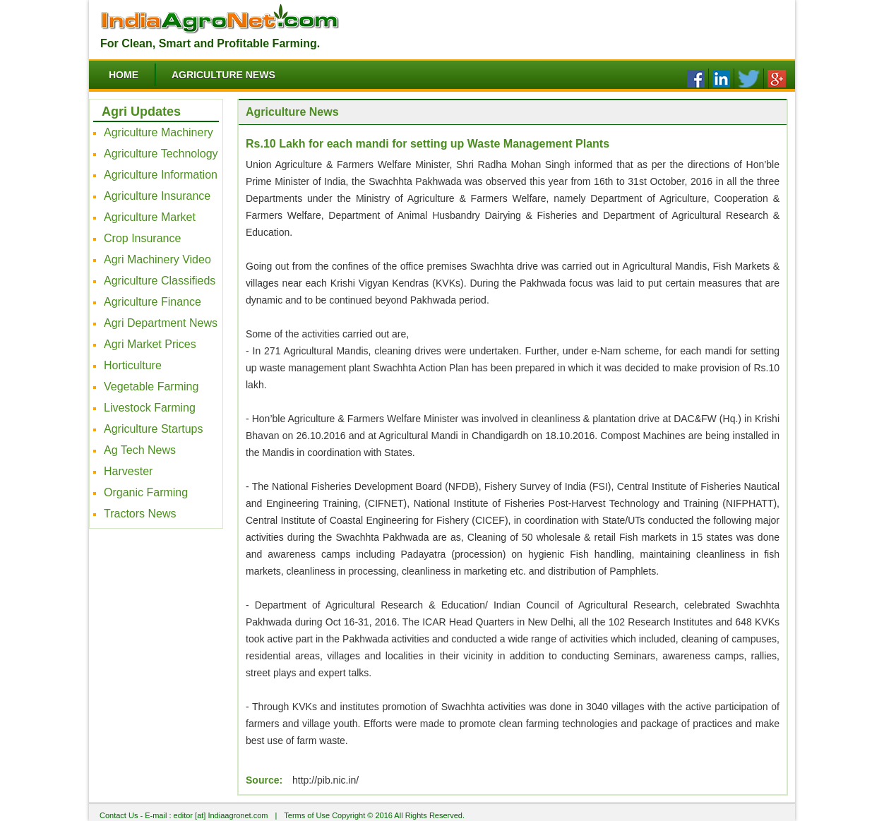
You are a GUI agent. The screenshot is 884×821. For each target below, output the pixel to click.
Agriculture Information (160, 175)
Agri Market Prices (150, 344)
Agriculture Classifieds (159, 281)
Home (123, 74)
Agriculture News (223, 74)
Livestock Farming (150, 408)
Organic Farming (146, 492)
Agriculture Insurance (157, 196)
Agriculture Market (150, 217)
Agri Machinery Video (157, 259)
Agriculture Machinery (158, 132)
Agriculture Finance (152, 302)
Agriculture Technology (161, 154)
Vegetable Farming (151, 386)
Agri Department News (160, 323)
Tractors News (140, 514)
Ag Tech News (140, 450)
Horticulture (133, 365)
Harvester (128, 471)
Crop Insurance (142, 238)
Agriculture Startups (153, 429)
